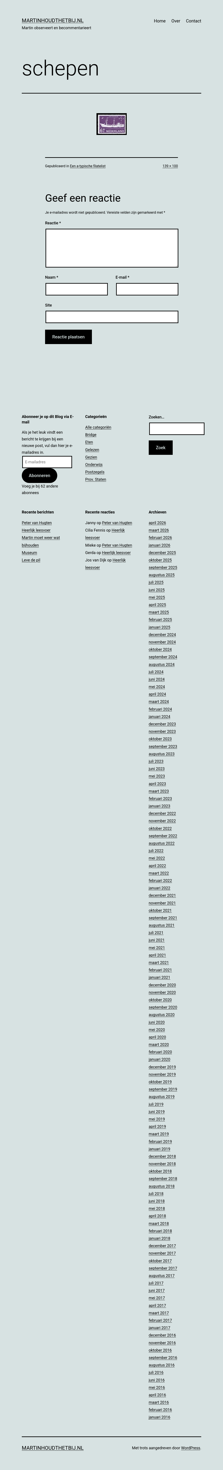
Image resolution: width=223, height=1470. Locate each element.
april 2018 (157, 1216)
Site (48, 305)
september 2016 (163, 1357)
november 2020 (162, 992)
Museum (29, 552)
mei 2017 (157, 1298)
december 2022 (162, 813)
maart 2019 (159, 1134)
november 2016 (162, 1342)
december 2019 (162, 1067)
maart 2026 (159, 530)
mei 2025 (157, 597)
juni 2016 (157, 1380)
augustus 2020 (162, 1014)
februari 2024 (160, 709)
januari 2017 (159, 1327)
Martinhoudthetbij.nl (53, 20)
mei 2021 (157, 947)
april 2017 (157, 1305)
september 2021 (163, 918)
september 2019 (163, 1089)
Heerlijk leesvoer (36, 530)
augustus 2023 (162, 754)
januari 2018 (159, 1238)
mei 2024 (157, 686)
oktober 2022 (160, 828)
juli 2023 (156, 761)
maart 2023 (159, 791)
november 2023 (162, 731)
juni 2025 (157, 590)
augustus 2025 (162, 575)
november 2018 (162, 1163)
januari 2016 (159, 1417)
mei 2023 (157, 776)
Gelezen (92, 449)
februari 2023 (160, 798)
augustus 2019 (162, 1096)
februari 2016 (160, 1409)
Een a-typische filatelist (87, 166)
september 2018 (163, 1178)
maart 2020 (159, 1044)
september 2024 (163, 657)
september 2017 (163, 1268)
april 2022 (157, 865)
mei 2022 (157, 858)
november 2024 (162, 642)
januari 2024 (159, 716)
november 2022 (162, 821)
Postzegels (94, 472)
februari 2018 (160, 1231)
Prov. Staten (95, 479)
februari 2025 (160, 619)
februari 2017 (160, 1320)
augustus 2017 (162, 1275)
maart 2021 (159, 962)
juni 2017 (157, 1290)
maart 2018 (159, 1223)
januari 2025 (159, 627)
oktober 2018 (160, 1171)
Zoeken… (156, 417)
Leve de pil (31, 560)
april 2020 (157, 1037)
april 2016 (157, 1395)
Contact (193, 21)
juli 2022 (156, 850)
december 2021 (162, 895)
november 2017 (162, 1253)
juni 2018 (157, 1201)
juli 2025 (156, 582)
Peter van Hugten (37, 522)
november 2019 (162, 1074)
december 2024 (162, 634)
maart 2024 (159, 701)
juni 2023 (157, 768)
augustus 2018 (162, 1186)
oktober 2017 (160, 1261)
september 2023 (163, 746)
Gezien (91, 457)
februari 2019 (160, 1141)
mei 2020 (157, 1029)
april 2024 (157, 694)
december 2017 (162, 1245)
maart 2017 (159, 1313)
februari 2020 (160, 1052)
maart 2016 (159, 1402)
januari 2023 (159, 806)
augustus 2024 (162, 664)
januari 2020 (159, 1059)
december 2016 (162, 1335)
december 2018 (162, 1156)
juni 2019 (157, 1111)
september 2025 (163, 567)
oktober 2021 (160, 910)
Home (160, 21)
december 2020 (162, 985)
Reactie (53, 223)
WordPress (190, 1448)
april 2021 (157, 955)
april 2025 (157, 604)
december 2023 (162, 724)
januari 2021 (159, 977)
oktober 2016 (160, 1350)
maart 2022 (159, 873)
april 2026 (157, 522)
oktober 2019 (160, 1081)
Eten (89, 442)
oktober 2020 (160, 1000)
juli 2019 (156, 1104)
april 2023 (157, 783)
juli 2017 (156, 1283)
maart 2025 (159, 612)
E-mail (122, 277)
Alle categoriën (98, 427)
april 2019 (157, 1126)
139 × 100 (170, 166)
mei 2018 (157, 1208)
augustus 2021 (162, 925)
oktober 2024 (160, 649)
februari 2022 (160, 880)
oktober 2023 (160, 739)
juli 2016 (156, 1372)
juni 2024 (157, 679)
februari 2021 (160, 970)
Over (175, 21)
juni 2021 (157, 940)
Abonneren (39, 475)
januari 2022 (159, 888)
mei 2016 (157, 1387)
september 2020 (163, 1007)
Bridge (90, 434)
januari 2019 (159, 1149)
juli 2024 (156, 672)
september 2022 (163, 836)
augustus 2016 (162, 1365)
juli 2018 (156, 1193)
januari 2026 (159, 545)
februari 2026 (160, 537)
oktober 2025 (160, 560)
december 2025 (162, 552)
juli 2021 (156, 932)
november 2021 (162, 903)
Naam (51, 277)
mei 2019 (157, 1119)
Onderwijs (94, 464)
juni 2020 (157, 1022)
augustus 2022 (162, 843)
